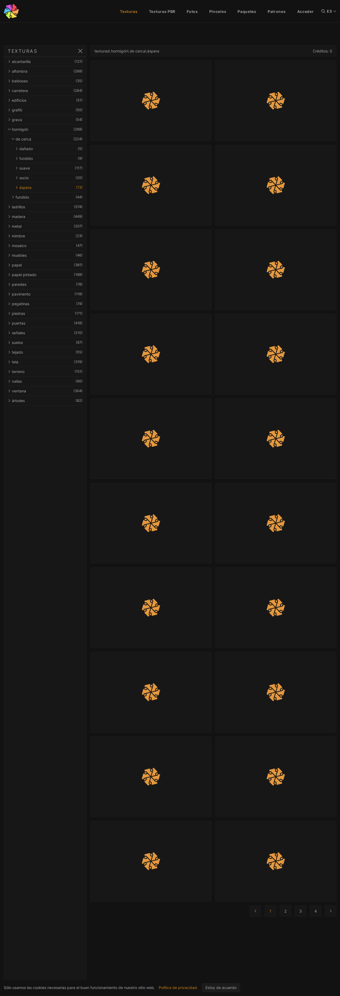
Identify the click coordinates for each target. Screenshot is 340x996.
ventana (45, 391)
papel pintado (45, 274)
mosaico (45, 245)
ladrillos (45, 207)
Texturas (129, 11)
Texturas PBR (162, 11)
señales (45, 332)
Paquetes (247, 11)
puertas (45, 323)
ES (331, 11)
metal (45, 226)
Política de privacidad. (178, 987)
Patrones (277, 11)
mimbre (45, 236)
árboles (45, 400)
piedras (45, 313)
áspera (49, 187)
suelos (45, 342)
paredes (45, 284)
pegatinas (45, 303)
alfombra (45, 71)
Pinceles (217, 11)
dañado (49, 148)
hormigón (45, 129)
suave (49, 168)
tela (45, 362)
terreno (45, 371)
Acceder (305, 11)
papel (45, 265)
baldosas (45, 81)
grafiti (45, 110)
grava (45, 119)
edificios (45, 100)
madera (45, 216)
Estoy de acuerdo (221, 987)
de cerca (47, 139)
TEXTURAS (22, 51)
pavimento (45, 294)
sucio (49, 177)
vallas (45, 381)
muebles (45, 255)
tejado (45, 352)
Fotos (192, 11)
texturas (101, 51)
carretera (45, 90)
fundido (49, 158)
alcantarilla (45, 61)
